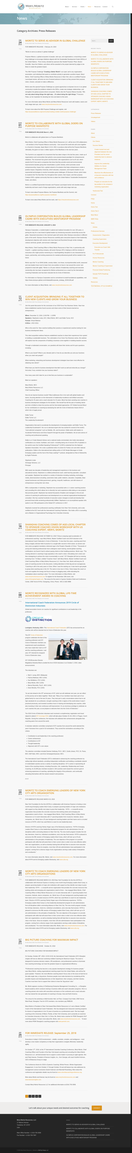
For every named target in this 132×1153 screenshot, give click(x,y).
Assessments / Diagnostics (101, 235)
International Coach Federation (56, 627)
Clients (83, 7)
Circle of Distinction (37, 635)
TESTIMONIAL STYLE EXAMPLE (101, 286)
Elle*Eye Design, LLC (43, 1150)
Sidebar (95, 278)
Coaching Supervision (99, 239)
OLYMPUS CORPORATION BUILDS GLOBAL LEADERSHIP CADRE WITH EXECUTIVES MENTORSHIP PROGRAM (55, 217)
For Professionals (98, 253)
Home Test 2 (95, 211)
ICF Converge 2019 (42, 716)
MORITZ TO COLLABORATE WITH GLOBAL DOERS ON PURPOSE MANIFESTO (54, 125)
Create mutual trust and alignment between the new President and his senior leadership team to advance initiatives (103, 154)
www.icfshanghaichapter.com (34, 579)
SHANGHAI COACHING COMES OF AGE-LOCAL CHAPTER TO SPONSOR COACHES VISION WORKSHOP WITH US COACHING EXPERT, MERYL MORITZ (55, 527)
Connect (105, 6)
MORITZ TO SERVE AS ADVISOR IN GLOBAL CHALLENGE (55, 40)
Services (75, 7)
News (90, 7)
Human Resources (98, 258)
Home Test (94, 207)
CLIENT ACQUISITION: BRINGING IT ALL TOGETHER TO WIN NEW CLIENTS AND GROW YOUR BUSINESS (54, 298)
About (67, 7)
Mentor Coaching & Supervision (103, 266)
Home (93, 203)
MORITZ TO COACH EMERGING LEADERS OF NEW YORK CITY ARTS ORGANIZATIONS (55, 872)
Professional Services (98, 231)
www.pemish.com (63, 1021)
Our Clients (96, 141)
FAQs (92, 199)
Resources (97, 6)
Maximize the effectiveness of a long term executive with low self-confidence (103, 175)
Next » (39, 1096)
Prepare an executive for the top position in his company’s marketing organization (103, 184)
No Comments (46, 43)
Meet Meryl (94, 215)
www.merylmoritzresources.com (35, 576)
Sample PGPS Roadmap (100, 274)
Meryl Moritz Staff (30, 43)
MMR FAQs (94, 219)
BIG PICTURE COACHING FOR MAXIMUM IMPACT (51, 939)
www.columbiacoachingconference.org (70, 1072)
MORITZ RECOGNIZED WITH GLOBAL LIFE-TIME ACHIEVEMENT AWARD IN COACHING (50, 594)
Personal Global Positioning (101, 270)
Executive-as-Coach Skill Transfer (102, 248)
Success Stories (98, 145)
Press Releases (38, 43)
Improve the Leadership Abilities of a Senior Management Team (101, 166)
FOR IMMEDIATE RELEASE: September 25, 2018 (50, 1033)
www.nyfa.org (75, 928)
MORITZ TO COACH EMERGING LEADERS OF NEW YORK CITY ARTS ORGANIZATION (55, 792)
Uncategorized (95, 117)
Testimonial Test (98, 191)
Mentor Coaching (98, 262)
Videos (93, 121)
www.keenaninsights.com (33, 1079)
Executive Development (100, 243)
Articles (95, 227)
